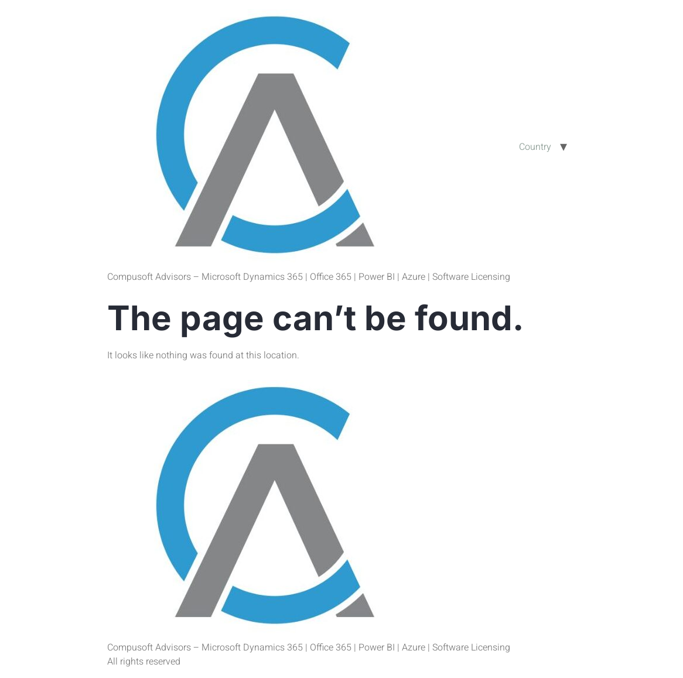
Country (535, 147)
